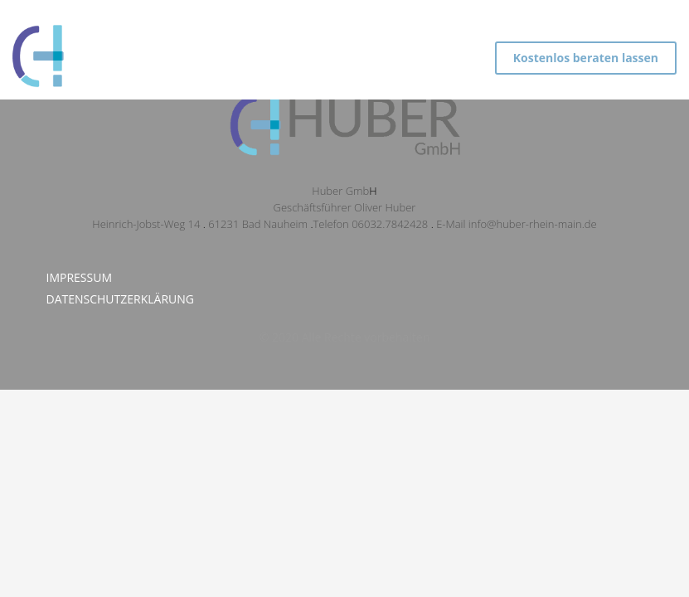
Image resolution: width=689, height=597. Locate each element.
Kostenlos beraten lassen (585, 58)
